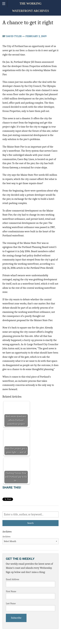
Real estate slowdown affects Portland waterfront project (16, 420)
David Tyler (14, 36)
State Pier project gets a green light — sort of (16, 450)
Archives (6, 536)
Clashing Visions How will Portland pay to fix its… (16, 477)
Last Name (11, 603)
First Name (11, 591)
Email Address (12, 579)
